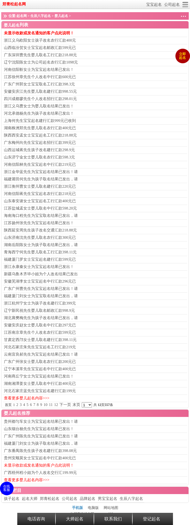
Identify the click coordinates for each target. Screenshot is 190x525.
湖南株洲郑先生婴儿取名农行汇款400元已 (40, 128)
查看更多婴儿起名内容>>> (26, 398)
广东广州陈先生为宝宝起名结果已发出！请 (41, 436)
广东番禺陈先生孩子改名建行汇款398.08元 (40, 451)
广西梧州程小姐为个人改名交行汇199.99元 (40, 472)
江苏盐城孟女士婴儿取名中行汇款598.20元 (40, 208)
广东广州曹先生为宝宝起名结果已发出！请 (41, 288)
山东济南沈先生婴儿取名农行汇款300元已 (40, 237)
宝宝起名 (154, 4)
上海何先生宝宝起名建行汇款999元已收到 (40, 121)
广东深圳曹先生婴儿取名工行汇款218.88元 (40, 55)
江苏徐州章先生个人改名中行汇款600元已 (40, 77)
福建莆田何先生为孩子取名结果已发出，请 (41, 179)
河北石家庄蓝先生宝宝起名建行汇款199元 (40, 391)
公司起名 (172, 4)
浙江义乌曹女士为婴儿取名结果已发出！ (39, 106)
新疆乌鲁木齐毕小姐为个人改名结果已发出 (41, 274)
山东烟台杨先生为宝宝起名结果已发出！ (39, 429)
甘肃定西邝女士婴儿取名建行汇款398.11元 (40, 340)
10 (45, 405)
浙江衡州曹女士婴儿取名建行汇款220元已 (40, 186)
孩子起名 (11, 499)
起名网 (22, 16)
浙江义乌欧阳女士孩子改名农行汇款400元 (40, 40)
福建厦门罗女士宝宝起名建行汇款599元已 (40, 259)
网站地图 (111, 507)
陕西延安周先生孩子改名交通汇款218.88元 (40, 230)
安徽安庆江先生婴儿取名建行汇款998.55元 (40, 91)
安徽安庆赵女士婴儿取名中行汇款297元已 (40, 325)
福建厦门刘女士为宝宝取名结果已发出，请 (41, 296)
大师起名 (74, 518)
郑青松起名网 (14, 4)
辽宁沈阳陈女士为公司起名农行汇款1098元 (41, 62)
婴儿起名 (61, 16)
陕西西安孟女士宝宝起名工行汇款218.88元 (40, 135)
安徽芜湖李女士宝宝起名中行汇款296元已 (40, 281)
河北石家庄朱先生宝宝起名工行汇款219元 (40, 347)
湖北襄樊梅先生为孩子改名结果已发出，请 (41, 318)
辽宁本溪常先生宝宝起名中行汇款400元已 (40, 369)
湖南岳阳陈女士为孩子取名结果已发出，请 (41, 245)
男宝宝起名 (107, 499)
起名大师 (29, 499)
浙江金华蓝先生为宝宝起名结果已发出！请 (41, 172)
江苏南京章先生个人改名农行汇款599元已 (40, 332)
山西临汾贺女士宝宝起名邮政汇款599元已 (40, 48)
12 (56, 405)
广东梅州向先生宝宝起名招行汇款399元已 (40, 142)
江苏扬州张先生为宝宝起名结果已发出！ (39, 223)
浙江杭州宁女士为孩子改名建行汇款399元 (40, 303)
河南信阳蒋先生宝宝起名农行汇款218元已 (40, 194)
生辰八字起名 (40, 16)
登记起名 (151, 518)
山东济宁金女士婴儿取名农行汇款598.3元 (39, 157)
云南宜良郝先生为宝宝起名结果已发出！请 (41, 354)
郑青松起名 (49, 499)
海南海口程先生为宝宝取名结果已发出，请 (41, 215)
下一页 (65, 405)
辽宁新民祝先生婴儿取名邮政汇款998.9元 (39, 310)
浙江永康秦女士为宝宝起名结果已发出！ (39, 267)
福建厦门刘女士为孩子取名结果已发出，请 (41, 443)
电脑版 (93, 507)
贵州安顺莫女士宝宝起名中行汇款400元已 (40, 458)
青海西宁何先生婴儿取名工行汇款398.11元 (40, 252)
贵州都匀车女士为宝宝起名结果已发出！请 (41, 421)
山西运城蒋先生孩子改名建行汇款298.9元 (39, 150)
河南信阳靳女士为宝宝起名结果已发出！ (39, 69)
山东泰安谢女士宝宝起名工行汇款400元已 (40, 201)
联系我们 (113, 518)
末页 (76, 405)
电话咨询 (36, 518)
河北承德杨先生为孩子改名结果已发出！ (39, 113)
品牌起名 (87, 499)
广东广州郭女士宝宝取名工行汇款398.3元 (39, 84)
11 (51, 405)
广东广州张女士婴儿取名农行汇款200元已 (40, 361)
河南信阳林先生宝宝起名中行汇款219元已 (40, 164)
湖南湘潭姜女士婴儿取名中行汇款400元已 (40, 383)
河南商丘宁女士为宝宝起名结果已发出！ (39, 376)
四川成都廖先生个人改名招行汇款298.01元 (40, 99)
